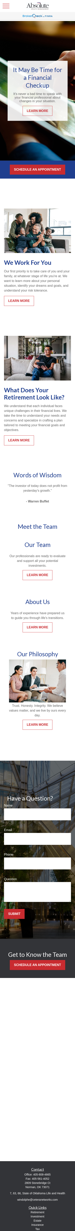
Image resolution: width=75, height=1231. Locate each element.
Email (8, 830)
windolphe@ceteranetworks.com (37, 1199)
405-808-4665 (42, 1174)
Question (10, 879)
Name (8, 805)
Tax (37, 1229)
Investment (37, 1216)
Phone (8, 854)
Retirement (37, 1212)
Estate (38, 1220)
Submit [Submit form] (14, 914)
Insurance (37, 1224)
